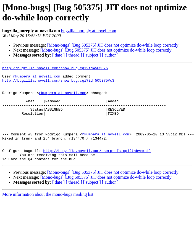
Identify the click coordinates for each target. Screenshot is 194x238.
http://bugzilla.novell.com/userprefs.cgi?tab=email (97, 167)
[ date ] (58, 55)
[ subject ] (92, 55)
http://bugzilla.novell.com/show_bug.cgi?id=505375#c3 (58, 83)
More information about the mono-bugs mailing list (47, 213)
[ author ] (110, 55)
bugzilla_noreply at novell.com (88, 30)
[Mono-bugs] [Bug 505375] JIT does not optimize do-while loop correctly (113, 45)
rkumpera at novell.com (37, 78)
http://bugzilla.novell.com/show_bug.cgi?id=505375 (55, 68)
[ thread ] (74, 55)
